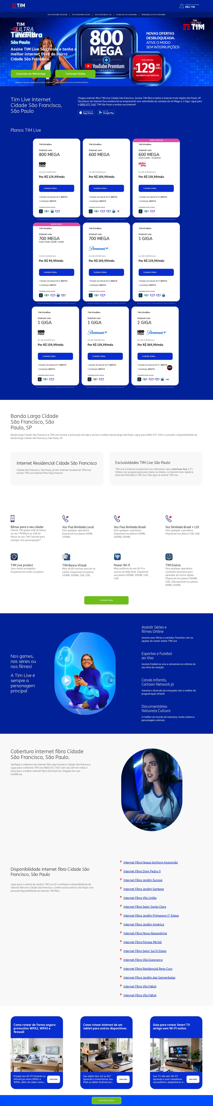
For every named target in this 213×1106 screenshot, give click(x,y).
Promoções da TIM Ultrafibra (153, 15)
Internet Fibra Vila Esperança (143, 960)
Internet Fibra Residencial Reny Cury (147, 968)
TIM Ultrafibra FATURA (81, 15)
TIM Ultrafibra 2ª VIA (103, 15)
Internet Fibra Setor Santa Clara (144, 907)
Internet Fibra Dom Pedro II (142, 871)
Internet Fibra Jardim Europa (142, 880)
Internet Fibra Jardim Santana (143, 889)
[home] (18, 6)
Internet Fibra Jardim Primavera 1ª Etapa (151, 915)
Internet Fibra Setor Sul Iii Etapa (144, 951)
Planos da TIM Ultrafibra (126, 15)
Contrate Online (106, 1100)
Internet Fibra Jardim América (143, 924)
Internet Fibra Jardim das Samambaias (149, 977)
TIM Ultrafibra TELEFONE (57, 15)
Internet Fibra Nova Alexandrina (145, 933)
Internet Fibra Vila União (140, 898)
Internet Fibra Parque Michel (142, 942)
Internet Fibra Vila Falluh (139, 986)
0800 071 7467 (88, 104)
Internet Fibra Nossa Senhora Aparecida (150, 862)
